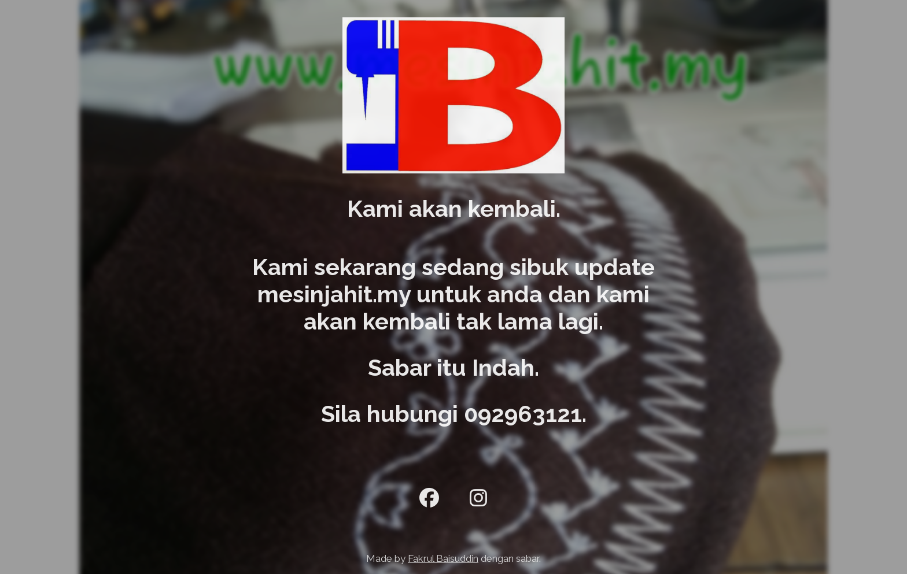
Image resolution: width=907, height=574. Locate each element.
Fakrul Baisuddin (443, 558)
